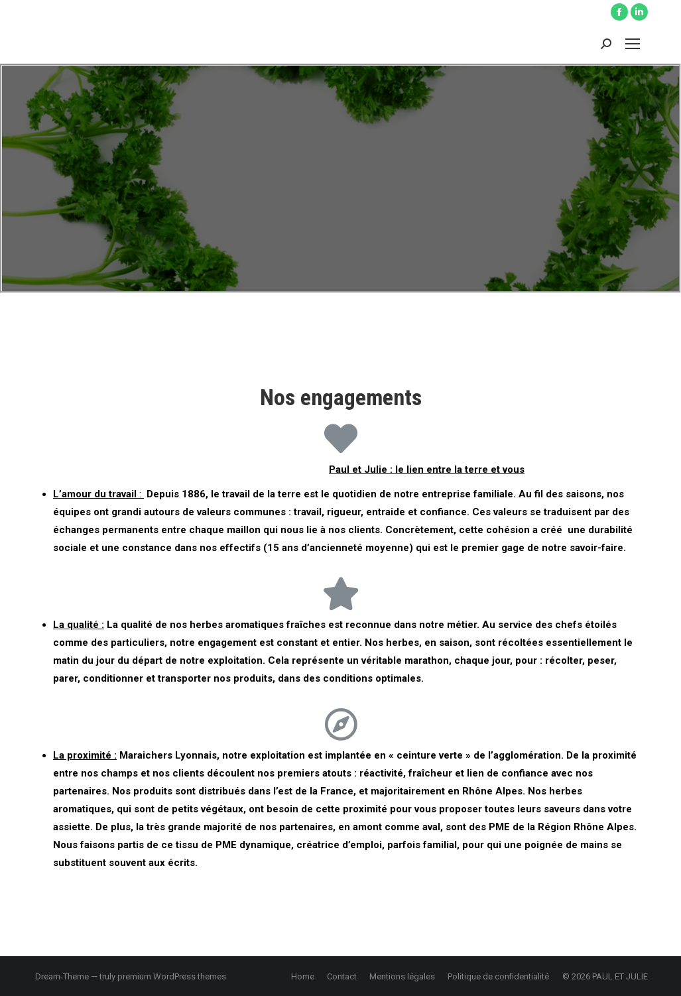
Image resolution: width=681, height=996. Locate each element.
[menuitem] (302, 976)
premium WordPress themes (171, 976)
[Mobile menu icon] (633, 44)
